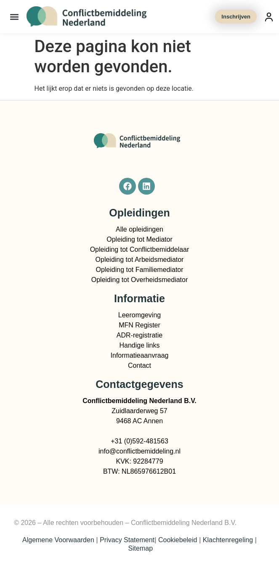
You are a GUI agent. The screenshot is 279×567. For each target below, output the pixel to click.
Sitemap (140, 548)
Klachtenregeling (228, 539)
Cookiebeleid (177, 539)
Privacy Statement (127, 539)
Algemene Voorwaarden (58, 539)
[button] (14, 17)
